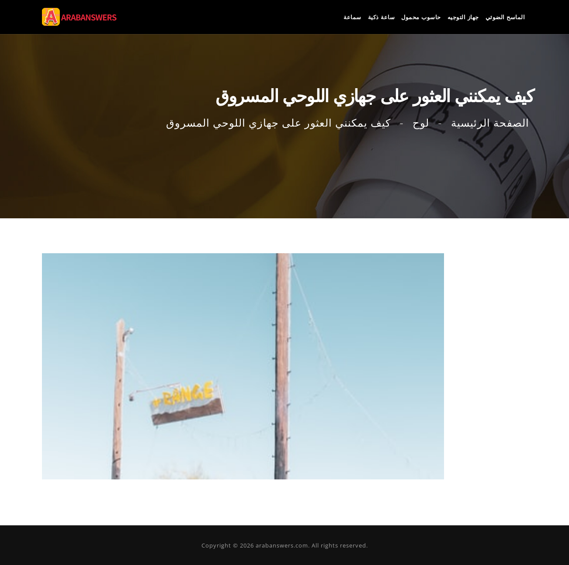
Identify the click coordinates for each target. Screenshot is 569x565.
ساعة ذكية (381, 17)
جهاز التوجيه (463, 17)
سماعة (352, 17)
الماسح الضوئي (505, 17)
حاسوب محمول (421, 17)
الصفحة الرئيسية (490, 123)
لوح (421, 123)
